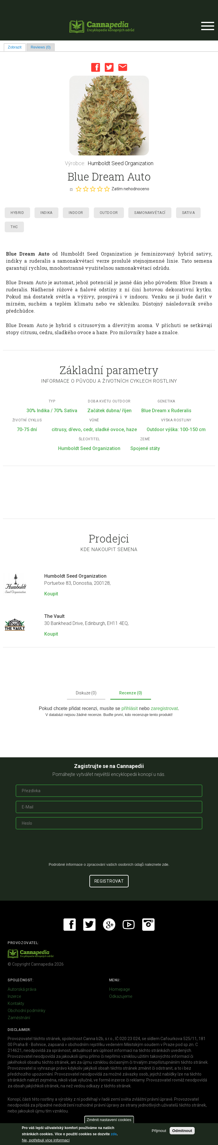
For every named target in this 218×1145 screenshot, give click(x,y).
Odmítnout (182, 1130)
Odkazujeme (120, 996)
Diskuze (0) (86, 693)
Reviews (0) (41, 47)
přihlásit (130, 708)
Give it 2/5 (85, 189)
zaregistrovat (164, 708)
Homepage (119, 989)
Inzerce (14, 996)
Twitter (109, 67)
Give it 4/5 (100, 189)
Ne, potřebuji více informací (46, 1140)
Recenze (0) (130, 693)
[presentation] (109, 848)
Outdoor (109, 213)
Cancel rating (71, 189)
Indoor (76, 213)
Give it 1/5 (78, 189)
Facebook (95, 67)
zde (114, 1134)
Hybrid (17, 213)
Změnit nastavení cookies (109, 1120)
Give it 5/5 (107, 189)
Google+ (109, 924)
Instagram (148, 924)
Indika (46, 213)
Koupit (51, 594)
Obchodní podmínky (26, 1010)
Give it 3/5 (93, 189)
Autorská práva (22, 989)
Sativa (188, 213)
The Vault (54, 616)
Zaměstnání (19, 1017)
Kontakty (16, 1003)
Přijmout (159, 1130)
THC (14, 227)
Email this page (122, 67)
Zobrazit (17, 47)
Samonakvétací (149, 213)
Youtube (128, 924)
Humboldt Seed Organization (120, 163)
